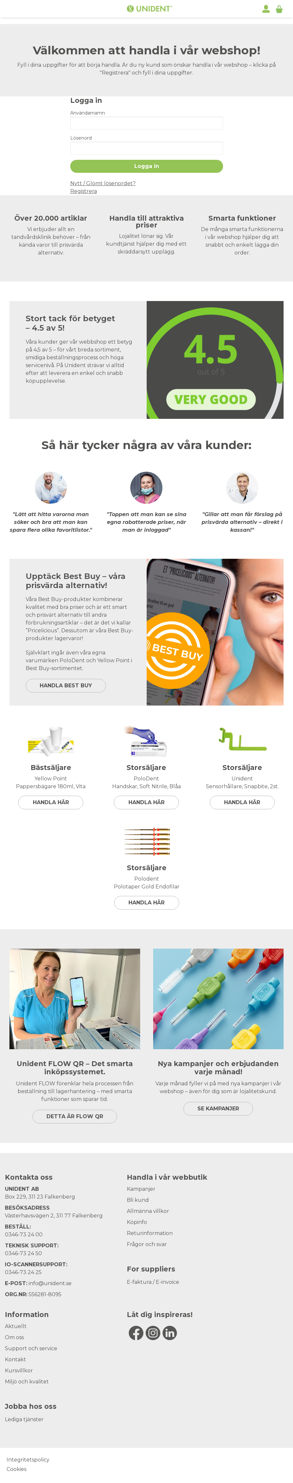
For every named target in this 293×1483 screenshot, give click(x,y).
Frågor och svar (147, 1244)
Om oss (14, 1337)
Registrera (83, 191)
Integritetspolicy (28, 1460)
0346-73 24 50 (23, 1253)
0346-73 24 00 (24, 1234)
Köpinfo (137, 1222)
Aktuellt (16, 1326)
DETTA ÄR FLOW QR (75, 1116)
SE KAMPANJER (218, 1108)
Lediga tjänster (24, 1419)
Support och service (31, 1348)
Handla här (51, 802)
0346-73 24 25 (23, 1272)
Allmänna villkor (148, 1211)
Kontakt (15, 1359)
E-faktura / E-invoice (153, 1282)
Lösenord (81, 138)
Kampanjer (141, 1189)
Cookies (16, 1469)
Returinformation (150, 1233)
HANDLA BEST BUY (66, 685)
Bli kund (138, 1200)
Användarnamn (87, 113)
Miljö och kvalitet (27, 1382)
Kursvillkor (19, 1370)
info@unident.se (50, 1283)
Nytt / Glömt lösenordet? (103, 183)
